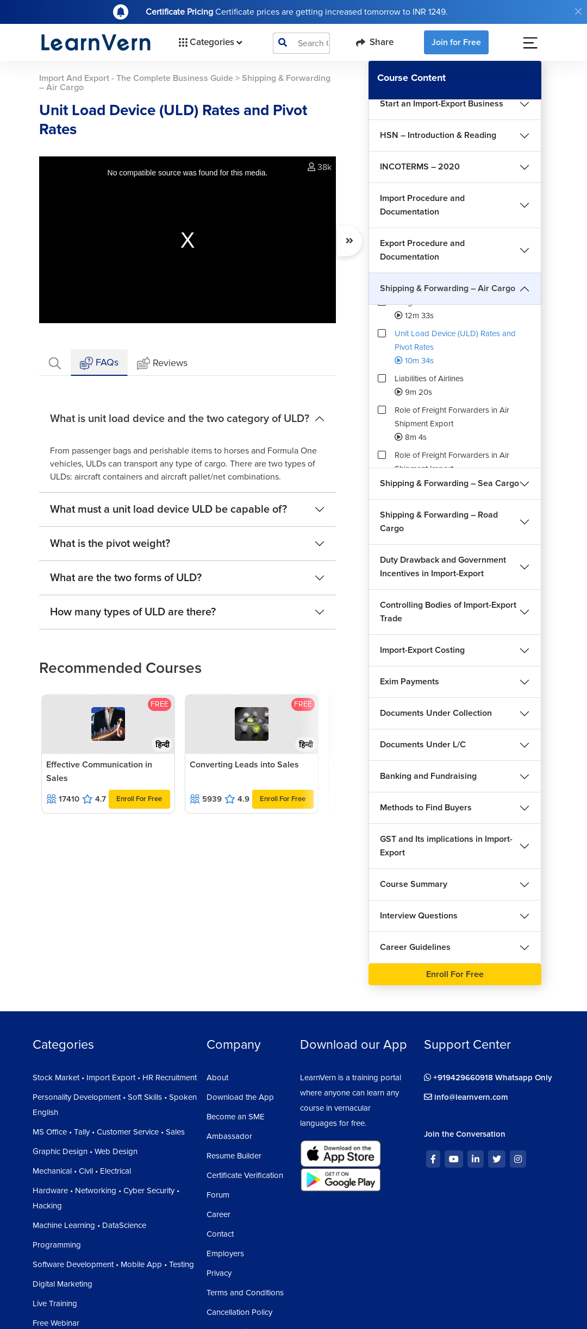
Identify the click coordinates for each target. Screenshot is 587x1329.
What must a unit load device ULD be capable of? (168, 509)
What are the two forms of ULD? (126, 577)
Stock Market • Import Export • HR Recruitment (115, 1077)
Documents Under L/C (423, 744)
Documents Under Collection (436, 713)
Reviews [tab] (162, 363)
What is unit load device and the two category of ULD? (179, 418)
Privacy (219, 1273)
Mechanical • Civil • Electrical (82, 1171)
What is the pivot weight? (110, 543)
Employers (225, 1253)
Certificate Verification (245, 1175)
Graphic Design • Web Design (85, 1151)
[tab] (55, 362)
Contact (220, 1234)
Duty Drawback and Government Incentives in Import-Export (443, 567)
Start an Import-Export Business (441, 103)
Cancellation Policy (239, 1312)
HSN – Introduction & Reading (438, 135)
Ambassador (229, 1136)
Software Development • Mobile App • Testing (113, 1264)
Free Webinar (56, 1323)
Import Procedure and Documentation (422, 205)
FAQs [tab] (99, 363)
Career (218, 1214)
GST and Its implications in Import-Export (446, 846)
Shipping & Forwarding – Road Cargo (439, 521)
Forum (218, 1195)
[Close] (578, 11)
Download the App (240, 1097)
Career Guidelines (415, 947)
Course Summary (413, 884)
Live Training (55, 1303)
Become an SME (236, 1117)
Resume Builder (234, 1156)
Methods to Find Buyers (426, 807)
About (217, 1077)
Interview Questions (419, 915)
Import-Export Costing (422, 650)
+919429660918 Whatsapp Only (488, 1077)
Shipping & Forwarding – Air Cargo (447, 288)
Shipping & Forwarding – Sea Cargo (449, 483)
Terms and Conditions (245, 1292)
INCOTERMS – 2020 (420, 166)
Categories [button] (209, 42)
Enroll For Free (139, 799)
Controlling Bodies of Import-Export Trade (448, 612)
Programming (57, 1245)
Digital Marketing (62, 1284)
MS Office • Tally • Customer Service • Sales (109, 1132)
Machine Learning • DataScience (89, 1225)
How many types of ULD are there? (133, 612)
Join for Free (456, 42)
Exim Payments (409, 681)
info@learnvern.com (466, 1097)
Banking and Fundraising (428, 776)
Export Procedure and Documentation (422, 250)
